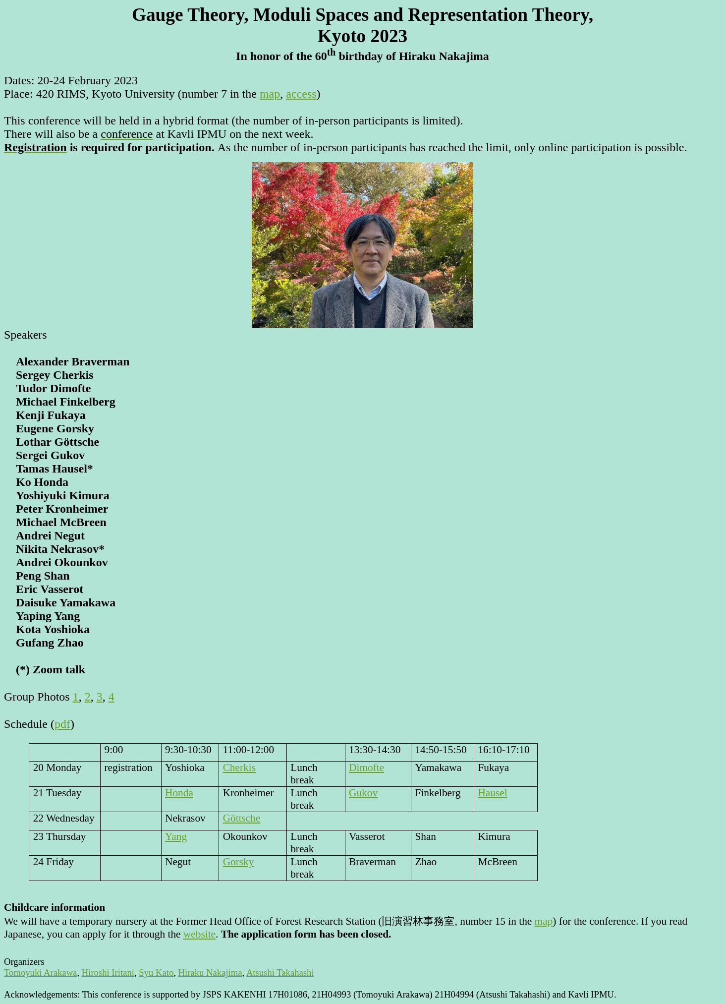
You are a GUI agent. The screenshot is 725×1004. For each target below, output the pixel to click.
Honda (179, 793)
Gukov (363, 793)
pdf (62, 723)
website (199, 934)
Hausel (492, 793)
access (301, 93)
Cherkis (239, 767)
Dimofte (366, 767)
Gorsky (238, 862)
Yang (176, 836)
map (270, 93)
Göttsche (242, 818)
